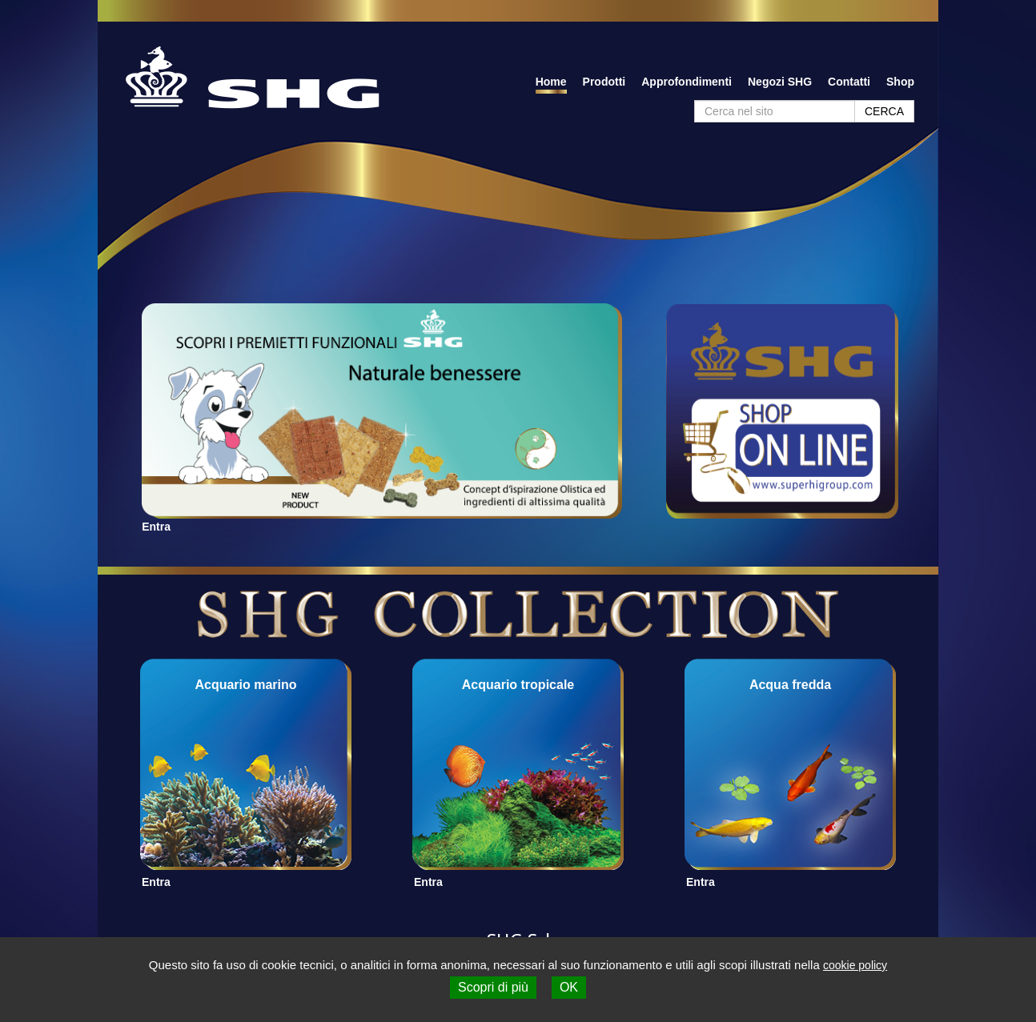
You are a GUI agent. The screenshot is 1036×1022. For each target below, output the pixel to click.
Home (551, 81)
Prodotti (604, 81)
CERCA (884, 111)
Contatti (849, 81)
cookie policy (855, 965)
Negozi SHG (780, 81)
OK (569, 987)
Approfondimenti (686, 81)
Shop (900, 81)
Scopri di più (493, 987)
